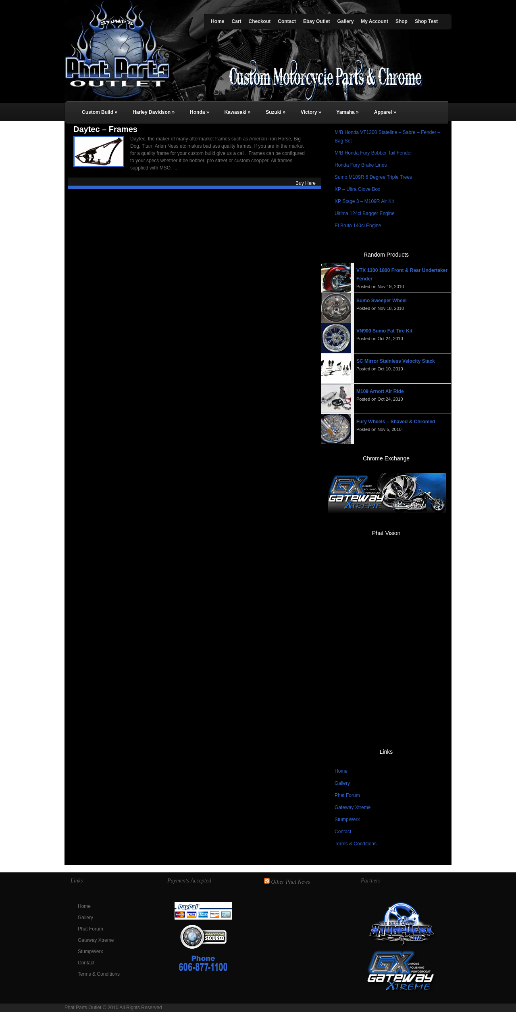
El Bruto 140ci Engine (358, 225)
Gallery (345, 21)
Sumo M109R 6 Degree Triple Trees (373, 177)
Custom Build (99, 112)
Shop (401, 21)
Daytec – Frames (105, 129)
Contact (287, 21)
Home (217, 21)
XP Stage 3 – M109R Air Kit (364, 201)
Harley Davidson (154, 112)
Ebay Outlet (316, 21)
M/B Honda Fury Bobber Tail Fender (373, 153)
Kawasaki (237, 112)
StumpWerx (347, 819)
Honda (199, 112)
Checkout (260, 21)
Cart (236, 21)
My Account (374, 21)
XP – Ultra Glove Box (357, 189)
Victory (311, 112)
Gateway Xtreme (352, 807)
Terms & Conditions (356, 844)
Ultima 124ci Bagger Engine (365, 213)
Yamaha (347, 112)
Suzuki (275, 112)
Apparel (385, 112)
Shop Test (426, 21)
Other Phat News (290, 882)
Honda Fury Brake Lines (361, 165)
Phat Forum (347, 795)
